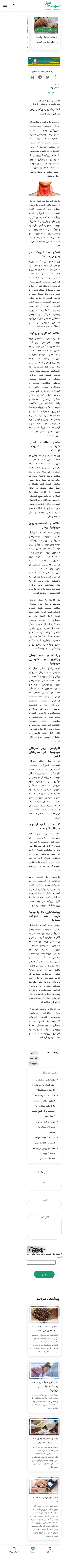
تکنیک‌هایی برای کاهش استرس (41, 1137)
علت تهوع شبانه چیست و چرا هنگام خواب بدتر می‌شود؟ (34, 959)
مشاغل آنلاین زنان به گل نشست (43, 1409)
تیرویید (23, 667)
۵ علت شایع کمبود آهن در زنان (44, 1434)
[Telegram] (27, 83)
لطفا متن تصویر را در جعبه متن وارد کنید (42, 819)
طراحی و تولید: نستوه (32, 1540)
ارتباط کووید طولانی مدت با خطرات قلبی (33, 720)
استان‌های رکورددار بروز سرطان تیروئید (34, 109)
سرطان (51, 95)
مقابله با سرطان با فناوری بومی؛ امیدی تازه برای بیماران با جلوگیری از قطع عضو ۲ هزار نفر (31, 704)
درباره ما (54, 1473)
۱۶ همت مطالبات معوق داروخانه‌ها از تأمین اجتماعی (16, 42)
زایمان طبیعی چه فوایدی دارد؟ (44, 1376)
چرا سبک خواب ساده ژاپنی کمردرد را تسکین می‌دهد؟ (31, 1264)
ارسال (31, 837)
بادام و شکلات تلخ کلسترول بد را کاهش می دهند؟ (32, 902)
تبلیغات (27, 1473)
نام (31, 755)
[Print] (19, 83)
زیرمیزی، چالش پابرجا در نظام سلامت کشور (47, 40)
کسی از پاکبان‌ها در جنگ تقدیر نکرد (41, 1387)
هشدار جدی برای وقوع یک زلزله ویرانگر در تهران (35, 1398)
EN (14, 5)
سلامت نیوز (47, 5)
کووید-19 (12, 667)
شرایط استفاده (12, 1473)
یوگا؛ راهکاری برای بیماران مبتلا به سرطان (32, 715)
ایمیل (31, 772)
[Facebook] (42, 83)
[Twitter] (34, 83)
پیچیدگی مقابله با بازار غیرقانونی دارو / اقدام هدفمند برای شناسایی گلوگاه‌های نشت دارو (32, 1421)
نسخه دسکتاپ (31, 1523)
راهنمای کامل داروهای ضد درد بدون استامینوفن (33, 1016)
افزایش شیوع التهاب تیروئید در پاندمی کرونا (34, 104)
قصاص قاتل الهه (49, 1325)
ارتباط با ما (40, 1473)
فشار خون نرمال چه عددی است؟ (41, 1075)
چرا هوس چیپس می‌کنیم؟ (44, 1202)
